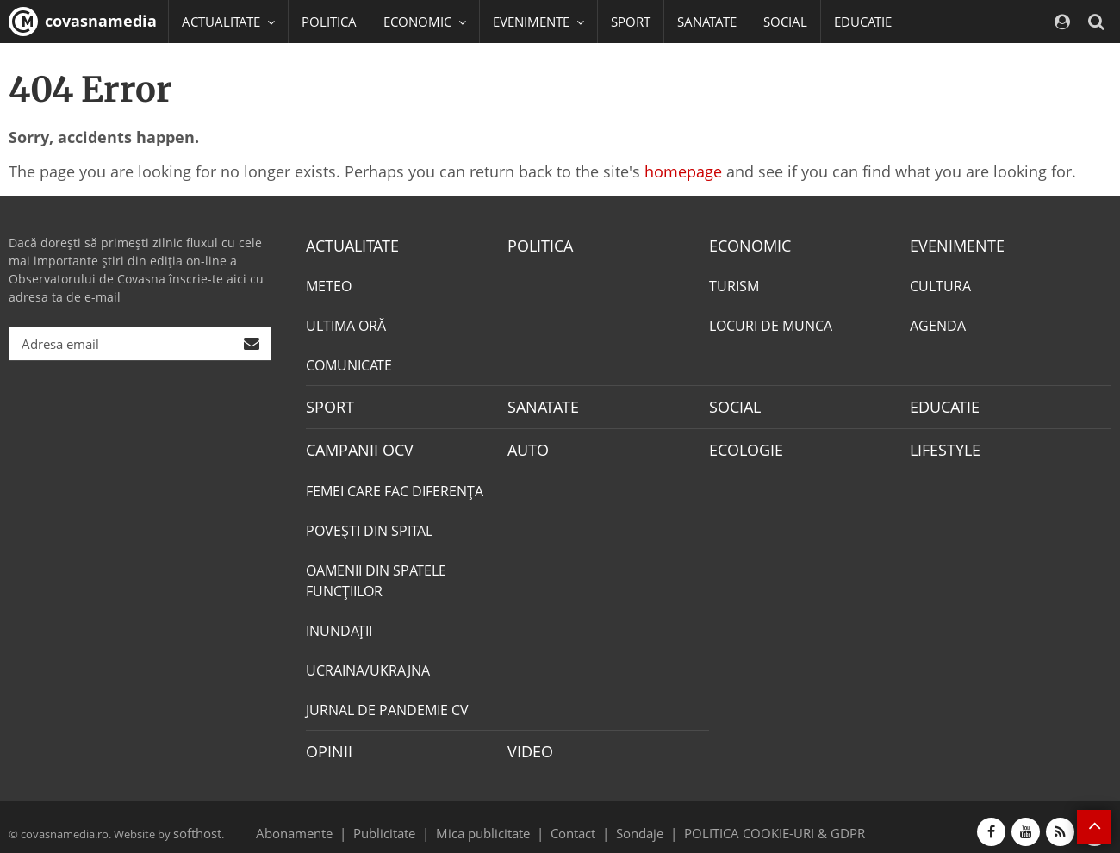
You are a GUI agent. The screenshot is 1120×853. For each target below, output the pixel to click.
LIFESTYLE (941, 444)
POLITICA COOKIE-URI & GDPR (752, 822)
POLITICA (329, 21)
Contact (573, 822)
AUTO (525, 444)
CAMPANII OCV (353, 444)
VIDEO (527, 743)
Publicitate (405, 822)
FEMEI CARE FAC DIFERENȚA (394, 484)
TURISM (734, 284)
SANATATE (707, 21)
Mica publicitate (492, 822)
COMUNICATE (349, 363)
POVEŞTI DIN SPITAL (369, 523)
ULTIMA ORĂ (346, 323)
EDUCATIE (863, 21)
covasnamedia (83, 21)
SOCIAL (785, 21)
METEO (329, 284)
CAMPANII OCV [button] (234, 64)
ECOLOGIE (742, 444)
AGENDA (938, 323)
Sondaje (634, 822)
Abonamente (324, 822)
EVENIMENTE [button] (538, 21)
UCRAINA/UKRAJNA (368, 663)
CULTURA (940, 284)
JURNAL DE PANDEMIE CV (387, 703)
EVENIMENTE (951, 244)
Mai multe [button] (219, 107)
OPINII (325, 743)
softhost (194, 822)
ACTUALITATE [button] (228, 21)
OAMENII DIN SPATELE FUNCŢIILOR (376, 574)
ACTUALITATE (347, 244)
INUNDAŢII (339, 623)
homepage (683, 171)
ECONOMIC (745, 244)
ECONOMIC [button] (424, 21)
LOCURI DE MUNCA (770, 323)
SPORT (630, 21)
